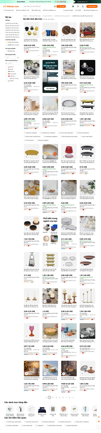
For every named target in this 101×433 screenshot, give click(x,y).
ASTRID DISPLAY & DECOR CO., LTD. (69, 124)
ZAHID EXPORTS (28, 280)
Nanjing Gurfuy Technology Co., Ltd (31, 244)
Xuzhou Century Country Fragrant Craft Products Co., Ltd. (50, 54)
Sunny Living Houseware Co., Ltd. (50, 316)
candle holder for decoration (54, 425)
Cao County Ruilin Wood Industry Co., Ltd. (69, 50)
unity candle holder (26, 425)
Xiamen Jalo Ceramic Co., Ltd (50, 388)
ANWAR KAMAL (84, 172)
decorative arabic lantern (31, 421)
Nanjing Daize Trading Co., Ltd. (69, 355)
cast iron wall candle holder (65, 133)
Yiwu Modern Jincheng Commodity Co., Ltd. (87, 90)
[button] (55, 6)
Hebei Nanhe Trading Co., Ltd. (87, 318)
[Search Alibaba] (38, 6)
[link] (99, 417)
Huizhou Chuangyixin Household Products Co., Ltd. (31, 388)
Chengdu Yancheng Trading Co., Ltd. (87, 245)
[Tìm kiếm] (61, 6)
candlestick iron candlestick (47, 133)
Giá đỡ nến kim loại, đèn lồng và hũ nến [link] (82, 16)
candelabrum (39, 425)
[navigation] (12, 207)
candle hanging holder (71, 425)
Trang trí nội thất (47, 16)
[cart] (78, 6)
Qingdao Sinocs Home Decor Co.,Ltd (50, 281)
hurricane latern (29, 140)
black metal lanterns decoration (69, 136)
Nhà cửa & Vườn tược (35, 16)
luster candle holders (86, 136)
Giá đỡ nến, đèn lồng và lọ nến (62, 16)
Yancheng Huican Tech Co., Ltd (31, 89)
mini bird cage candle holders (13, 421)
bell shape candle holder (48, 421)
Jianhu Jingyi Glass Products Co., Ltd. (87, 388)
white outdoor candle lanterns (32, 136)
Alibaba (25, 16)
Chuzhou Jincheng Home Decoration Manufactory (50, 125)
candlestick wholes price (64, 421)
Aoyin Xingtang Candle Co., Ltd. (87, 124)
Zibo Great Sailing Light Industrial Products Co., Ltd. (31, 352)
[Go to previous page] (46, 397)
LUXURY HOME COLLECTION (69, 88)
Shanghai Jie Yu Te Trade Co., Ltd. (50, 174)
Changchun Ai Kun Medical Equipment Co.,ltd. (31, 208)
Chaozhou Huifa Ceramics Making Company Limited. (87, 208)
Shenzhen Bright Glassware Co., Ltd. (69, 172)
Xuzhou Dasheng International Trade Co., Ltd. (87, 351)
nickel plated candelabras (50, 136)
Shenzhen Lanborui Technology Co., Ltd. (31, 172)
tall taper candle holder (11, 425)
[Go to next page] (73, 397)
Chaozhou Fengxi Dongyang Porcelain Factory (31, 127)
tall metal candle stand (82, 133)
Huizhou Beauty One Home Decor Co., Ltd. (31, 316)
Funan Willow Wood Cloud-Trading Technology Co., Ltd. (69, 318)
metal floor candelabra (30, 133)
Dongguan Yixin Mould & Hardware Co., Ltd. (31, 50)
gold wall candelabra (42, 140)
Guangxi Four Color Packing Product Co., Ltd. (87, 51)
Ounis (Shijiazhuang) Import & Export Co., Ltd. (87, 283)
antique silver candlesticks (81, 421)
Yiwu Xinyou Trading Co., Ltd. (68, 210)
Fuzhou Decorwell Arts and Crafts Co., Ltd (69, 390)
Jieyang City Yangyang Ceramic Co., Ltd (50, 352)
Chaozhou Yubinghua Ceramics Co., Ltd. (50, 210)
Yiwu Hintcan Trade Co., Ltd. (68, 280)
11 (69, 397)
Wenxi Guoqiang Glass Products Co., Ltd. (69, 247)
